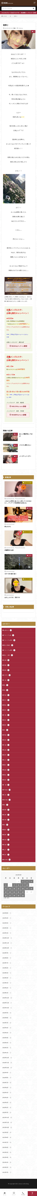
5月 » (8, 898)
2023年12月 (7, 998)
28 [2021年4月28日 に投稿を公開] (14, 895)
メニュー (14, 1193)
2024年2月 (6, 988)
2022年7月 (6, 1083)
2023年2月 (6, 1048)
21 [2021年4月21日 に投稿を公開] (14, 892)
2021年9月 (6, 1132)
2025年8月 (6, 913)
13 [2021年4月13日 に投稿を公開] (10, 888)
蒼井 (6, 725)
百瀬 (6, 695)
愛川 (6, 765)
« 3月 (5, 898)
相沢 (6, 780)
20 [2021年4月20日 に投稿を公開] (10, 892)
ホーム (4, 1193)
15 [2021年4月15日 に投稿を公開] (18, 888)
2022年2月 (6, 1107)
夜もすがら (8, 526)
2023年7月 (6, 1023)
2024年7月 (6, 963)
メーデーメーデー (25, 456)
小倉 (6, 680)
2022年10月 (7, 1068)
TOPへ (32, 1193)
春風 (6, 670)
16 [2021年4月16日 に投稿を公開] (22, 888)
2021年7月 (6, 1142)
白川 (6, 760)
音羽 (6, 755)
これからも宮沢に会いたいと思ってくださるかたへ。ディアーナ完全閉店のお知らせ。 (18, 502)
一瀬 (6, 785)
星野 (6, 835)
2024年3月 (6, 983)
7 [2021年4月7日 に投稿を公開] (14, 885)
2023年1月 (6, 1053)
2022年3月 (6, 1103)
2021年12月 (7, 1117)
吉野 (6, 815)
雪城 (6, 735)
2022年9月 (6, 1073)
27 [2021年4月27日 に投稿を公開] (10, 895)
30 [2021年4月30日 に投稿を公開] (22, 895)
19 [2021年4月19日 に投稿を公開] (5, 892)
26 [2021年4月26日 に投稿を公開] (5, 895)
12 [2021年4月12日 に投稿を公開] (5, 888)
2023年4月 (6, 1038)
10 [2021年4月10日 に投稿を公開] (27, 885)
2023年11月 (7, 1003)
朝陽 (6, 665)
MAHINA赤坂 (19, 415)
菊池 (6, 705)
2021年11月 (7, 1122)
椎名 (6, 775)
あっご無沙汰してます (26, 435)
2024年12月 (7, 938)
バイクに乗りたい (25, 445)
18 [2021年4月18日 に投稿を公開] (31, 888)
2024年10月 (7, 948)
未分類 (7, 860)
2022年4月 (6, 1098)
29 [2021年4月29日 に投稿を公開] (18, 895)
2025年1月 (6, 933)
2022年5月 (6, 1093)
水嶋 (6, 660)
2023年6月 (6, 1028)
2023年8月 (6, 1018)
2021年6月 (6, 1147)
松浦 (6, 840)
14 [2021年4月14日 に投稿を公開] (14, 888)
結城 (6, 750)
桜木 (6, 720)
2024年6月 (6, 968)
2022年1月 (6, 1112)
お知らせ (8, 630)
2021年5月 (6, 1152)
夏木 (6, 830)
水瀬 (6, 845)
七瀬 (6, 745)
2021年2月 (6, 1167)
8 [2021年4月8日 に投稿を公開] (18, 885)
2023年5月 (6, 1033)
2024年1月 (6, 993)
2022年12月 (7, 1058)
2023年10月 (7, 1008)
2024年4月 (6, 978)
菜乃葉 (7, 800)
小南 (6, 715)
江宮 (6, 795)
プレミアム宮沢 (28, 482)
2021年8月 (6, 1137)
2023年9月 (6, 1013)
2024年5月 (6, 973)
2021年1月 (6, 1172)
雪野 (6, 810)
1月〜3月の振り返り (10, 574)
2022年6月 (6, 1088)
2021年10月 (7, 1127)
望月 (6, 710)
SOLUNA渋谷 (19, 406)
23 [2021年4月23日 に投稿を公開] (22, 892)
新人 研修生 (8, 645)
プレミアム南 (9, 635)
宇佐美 (30, 508)
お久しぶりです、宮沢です (12, 597)
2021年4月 (6, 1157)
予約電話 (23, 1193)
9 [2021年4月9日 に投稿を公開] (22, 885)
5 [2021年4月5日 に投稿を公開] (5, 885)
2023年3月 (6, 1043)
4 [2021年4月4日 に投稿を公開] (31, 881)
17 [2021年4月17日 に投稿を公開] (27, 888)
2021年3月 (6, 1162)
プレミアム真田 (9, 650)
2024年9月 (6, 953)
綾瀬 (6, 770)
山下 (6, 850)
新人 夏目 (8, 655)
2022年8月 (6, 1078)
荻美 (6, 740)
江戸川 (7, 675)
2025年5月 (6, 923)
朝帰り (15, 16)
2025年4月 (6, 928)
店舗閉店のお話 (9, 550)
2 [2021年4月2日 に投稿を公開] (22, 881)
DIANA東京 (19, 346)
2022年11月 (7, 1063)
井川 (6, 700)
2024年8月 (6, 958)
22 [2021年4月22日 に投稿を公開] (18, 892)
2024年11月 (7, 943)
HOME (5, 16)
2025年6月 (6, 918)
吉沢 (6, 855)
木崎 (6, 820)
